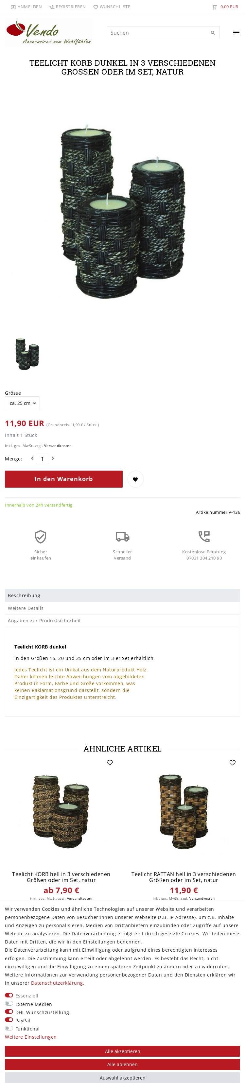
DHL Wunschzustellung (42, 1012)
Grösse (13, 393)
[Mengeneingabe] (42, 458)
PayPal (22, 1020)
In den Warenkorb (64, 479)
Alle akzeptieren (122, 1051)
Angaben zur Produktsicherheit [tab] (44, 620)
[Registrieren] (67, 6)
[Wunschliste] (110, 6)
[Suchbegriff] (163, 32)
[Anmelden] (26, 6)
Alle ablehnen (122, 1064)
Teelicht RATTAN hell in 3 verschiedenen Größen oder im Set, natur (183, 877)
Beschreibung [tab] (24, 595)
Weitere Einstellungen (31, 1037)
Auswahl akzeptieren (123, 1078)
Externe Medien (33, 1004)
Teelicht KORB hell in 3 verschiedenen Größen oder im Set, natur (61, 877)
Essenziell (27, 996)
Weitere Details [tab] (26, 608)
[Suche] (213, 33)
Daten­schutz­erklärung (57, 983)
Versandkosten (58, 445)
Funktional (27, 1029)
